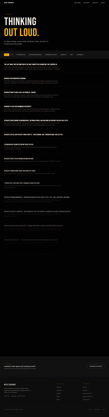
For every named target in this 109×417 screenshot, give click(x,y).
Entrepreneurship (35, 54)
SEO (71, 54)
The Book (86, 2)
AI (12, 54)
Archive (85, 387)
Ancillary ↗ (86, 390)
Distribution (21, 54)
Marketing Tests (51, 54)
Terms (103, 409)
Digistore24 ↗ (86, 399)
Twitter (6, 396)
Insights (95, 2)
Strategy (80, 54)
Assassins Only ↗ (87, 393)
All (6, 54)
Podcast (63, 54)
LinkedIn (13, 396)
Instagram (21, 396)
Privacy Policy (97, 409)
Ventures (77, 2)
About (103, 2)
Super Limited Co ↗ (88, 396)
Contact (90, 409)
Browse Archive (96, 366)
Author (58, 399)
